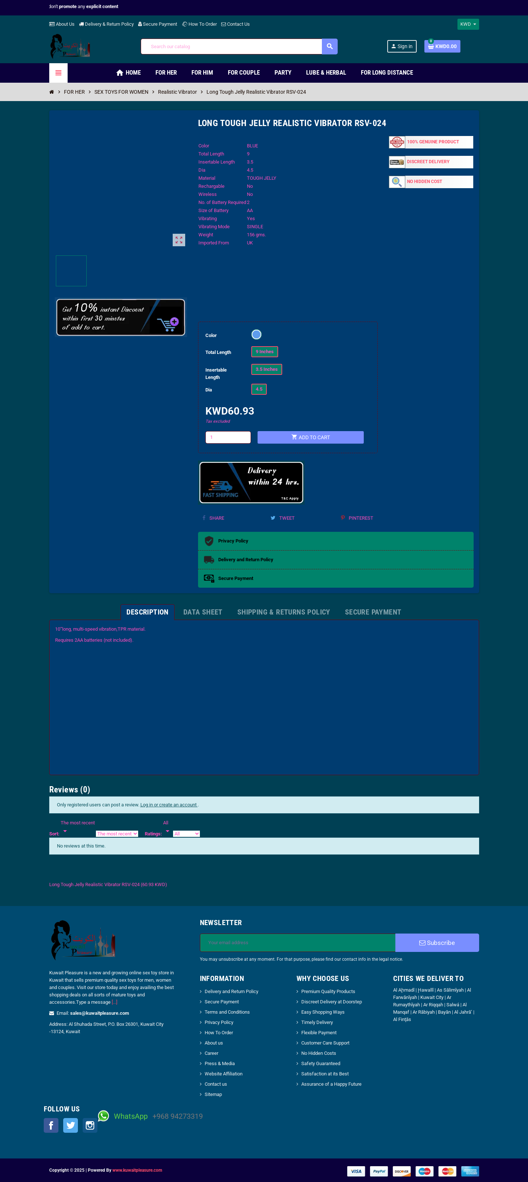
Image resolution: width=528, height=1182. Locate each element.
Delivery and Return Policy (231, 991)
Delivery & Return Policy (106, 24)
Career (211, 1053)
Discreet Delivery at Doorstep (331, 1001)
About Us (62, 24)
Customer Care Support (325, 1043)
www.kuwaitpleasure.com (137, 1170)
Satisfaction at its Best (325, 1074)
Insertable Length (216, 373)
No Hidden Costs (318, 1053)
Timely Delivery (317, 1022)
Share (213, 518)
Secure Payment (157, 24)
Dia (208, 390)
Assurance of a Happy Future (331, 1084)
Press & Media (220, 1063)
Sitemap (213, 1094)
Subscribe (437, 942)
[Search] (239, 46)
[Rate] (167, 827)
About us (214, 1043)
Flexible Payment (319, 1032)
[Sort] (78, 827)
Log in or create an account (169, 804)
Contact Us (235, 24)
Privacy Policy (219, 1022)
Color (211, 335)
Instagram (90, 1125)
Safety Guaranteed (320, 1063)
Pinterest (357, 518)
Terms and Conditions (227, 1012)
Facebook (51, 1125)
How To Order (199, 24)
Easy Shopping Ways (323, 1012)
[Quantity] (228, 437)
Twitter (70, 1125)
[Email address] (298, 943)
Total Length (218, 352)
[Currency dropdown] (468, 24)
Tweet (282, 518)
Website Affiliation (224, 1074)
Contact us (216, 1084)
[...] (114, 1002)
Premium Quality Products (328, 991)
